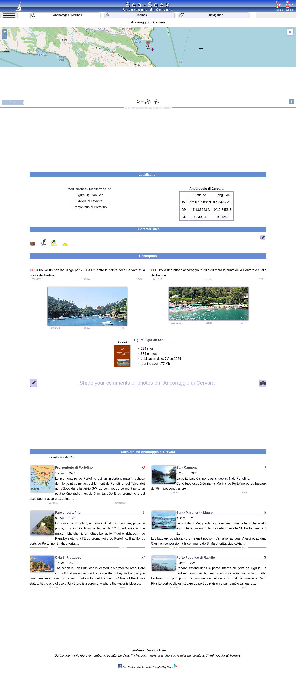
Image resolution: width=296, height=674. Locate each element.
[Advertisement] (148, 138)
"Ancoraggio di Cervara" (148, 383)
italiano (279, 8)
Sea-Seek (148, 4)
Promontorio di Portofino (89, 207)
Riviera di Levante (89, 201)
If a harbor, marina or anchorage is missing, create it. (168, 655)
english (279, 3)
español (290, 8)
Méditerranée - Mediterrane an (89, 189)
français (290, 3)
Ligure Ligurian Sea (89, 195)
